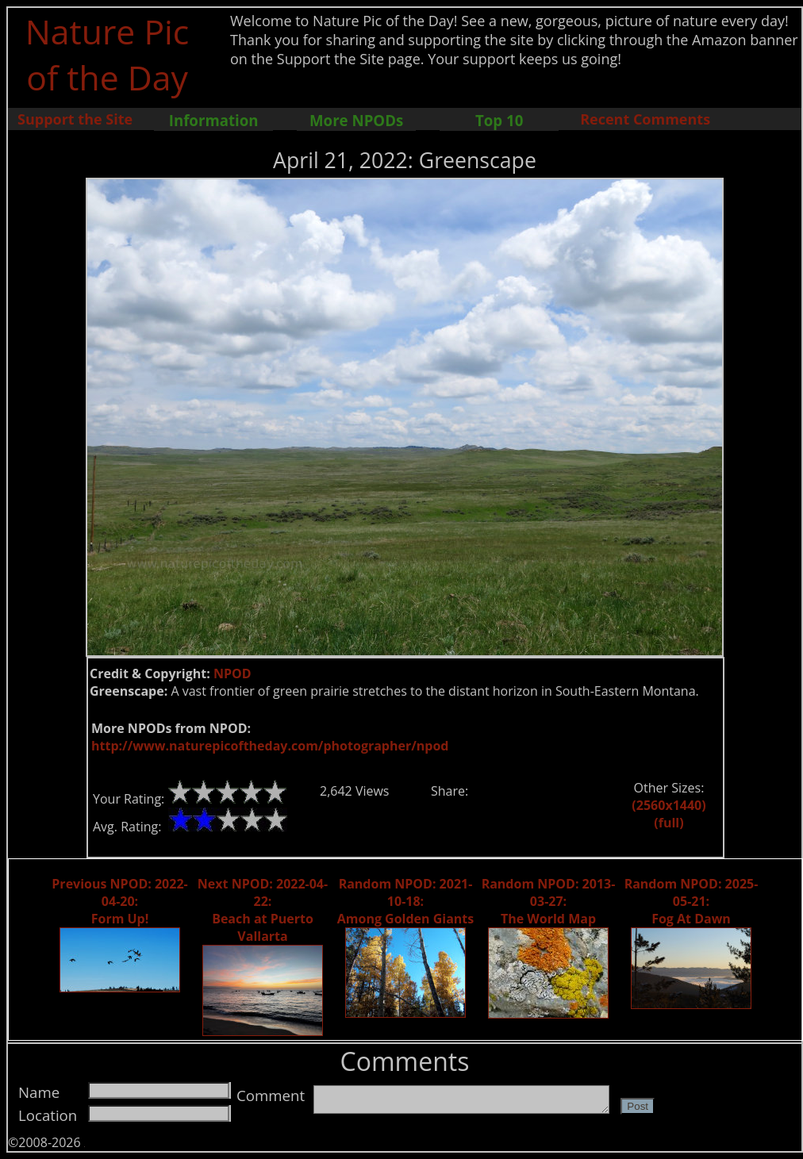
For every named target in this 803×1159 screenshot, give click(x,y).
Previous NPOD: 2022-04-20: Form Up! (119, 901)
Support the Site (75, 119)
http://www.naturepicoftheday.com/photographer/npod (269, 745)
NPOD (232, 673)
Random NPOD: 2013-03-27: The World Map (549, 901)
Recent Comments (645, 119)
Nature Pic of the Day (107, 54)
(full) (668, 822)
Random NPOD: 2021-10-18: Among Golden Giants (405, 901)
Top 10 (499, 120)
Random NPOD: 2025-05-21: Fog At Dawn (691, 901)
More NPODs (356, 120)
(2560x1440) (668, 805)
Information (214, 120)
